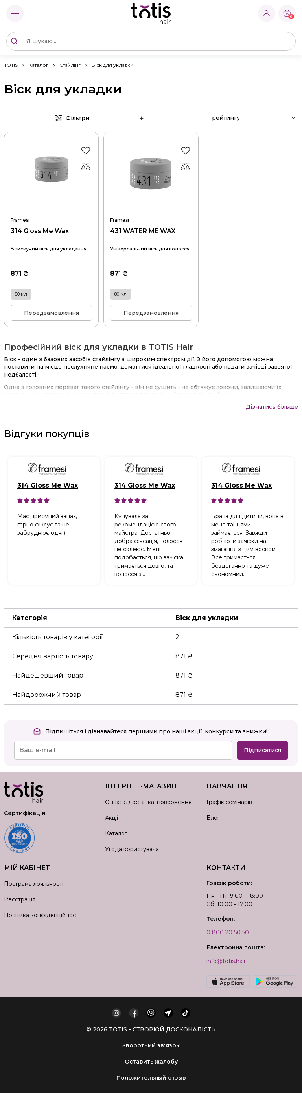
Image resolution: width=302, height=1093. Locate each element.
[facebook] (133, 1013)
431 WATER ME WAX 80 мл (151, 210)
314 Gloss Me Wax (47, 485)
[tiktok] (185, 1013)
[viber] (151, 1013)
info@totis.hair (226, 961)
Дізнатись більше (272, 406)
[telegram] (168, 1013)
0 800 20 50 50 (227, 932)
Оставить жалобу (151, 1061)
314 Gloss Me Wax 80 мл (51, 210)
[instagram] (116, 1013)
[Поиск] (14, 41)
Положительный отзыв (151, 1077)
